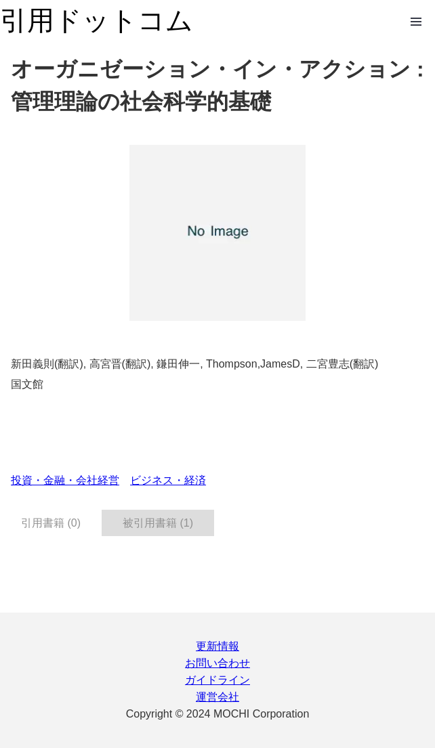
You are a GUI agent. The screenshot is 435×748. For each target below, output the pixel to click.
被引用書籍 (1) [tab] (158, 523)
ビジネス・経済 (168, 480)
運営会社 (217, 697)
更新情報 (217, 646)
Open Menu (416, 22)
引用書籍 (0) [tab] (51, 523)
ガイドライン (217, 680)
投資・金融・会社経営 (65, 480)
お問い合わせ (217, 663)
